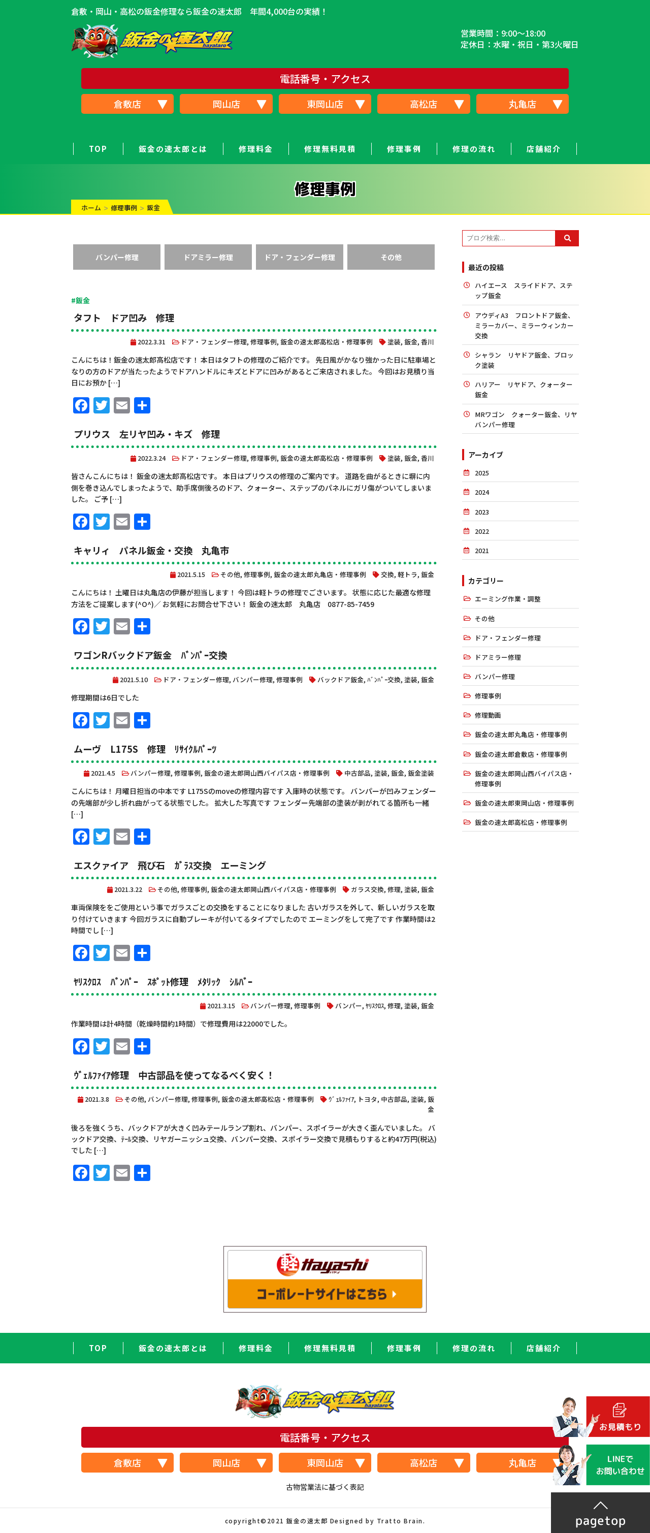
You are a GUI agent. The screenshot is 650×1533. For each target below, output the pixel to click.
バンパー (348, 1005)
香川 (427, 341)
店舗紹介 (544, 148)
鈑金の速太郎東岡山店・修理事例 (524, 803)
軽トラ (407, 574)
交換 (387, 574)
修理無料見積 (330, 148)
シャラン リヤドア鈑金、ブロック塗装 (524, 360)
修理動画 (488, 715)
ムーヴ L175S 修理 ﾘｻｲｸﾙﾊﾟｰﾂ (145, 748)
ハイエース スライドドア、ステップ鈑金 (524, 290)
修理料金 (256, 148)
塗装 (394, 341)
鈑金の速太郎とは (173, 148)
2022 (482, 531)
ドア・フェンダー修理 (299, 257)
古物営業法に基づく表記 (325, 1487)
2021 (482, 550)
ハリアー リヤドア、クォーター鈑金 (524, 389)
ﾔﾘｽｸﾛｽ (375, 1005)
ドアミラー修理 (208, 257)
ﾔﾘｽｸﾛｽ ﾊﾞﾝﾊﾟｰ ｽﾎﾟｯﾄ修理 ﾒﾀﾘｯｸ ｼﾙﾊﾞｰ (163, 981)
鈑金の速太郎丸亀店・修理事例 (320, 574)
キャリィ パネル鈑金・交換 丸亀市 (151, 550)
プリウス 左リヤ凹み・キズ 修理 (147, 433)
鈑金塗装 (421, 773)
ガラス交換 (367, 889)
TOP (98, 148)
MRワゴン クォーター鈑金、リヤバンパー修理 (526, 419)
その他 (391, 257)
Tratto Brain (400, 1520)
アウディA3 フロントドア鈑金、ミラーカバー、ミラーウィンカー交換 (524, 325)
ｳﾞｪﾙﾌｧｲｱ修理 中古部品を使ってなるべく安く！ (174, 1074)
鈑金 (410, 341)
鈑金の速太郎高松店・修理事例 (326, 341)
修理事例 (404, 148)
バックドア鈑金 (340, 679)
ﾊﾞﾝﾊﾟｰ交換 (384, 679)
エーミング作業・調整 (508, 598)
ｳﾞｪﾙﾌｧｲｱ (341, 1099)
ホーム (91, 207)
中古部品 (357, 773)
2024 (482, 492)
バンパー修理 (117, 257)
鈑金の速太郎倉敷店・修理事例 (521, 754)
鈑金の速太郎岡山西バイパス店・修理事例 (267, 773)
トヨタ (367, 1099)
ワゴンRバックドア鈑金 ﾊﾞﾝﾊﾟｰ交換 (150, 654)
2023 (482, 512)
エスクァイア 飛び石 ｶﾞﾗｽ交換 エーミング (170, 865)
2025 (482, 472)
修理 (394, 889)
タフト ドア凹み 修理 (128, 317)
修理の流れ (474, 148)
